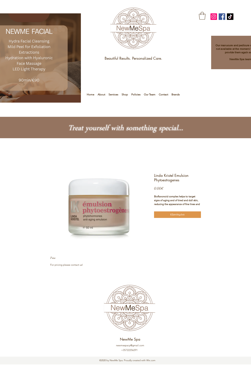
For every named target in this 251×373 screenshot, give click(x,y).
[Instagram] (213, 16)
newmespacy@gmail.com (130, 345)
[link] (202, 16)
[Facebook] (222, 16)
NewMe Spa (130, 339)
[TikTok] (230, 16)
